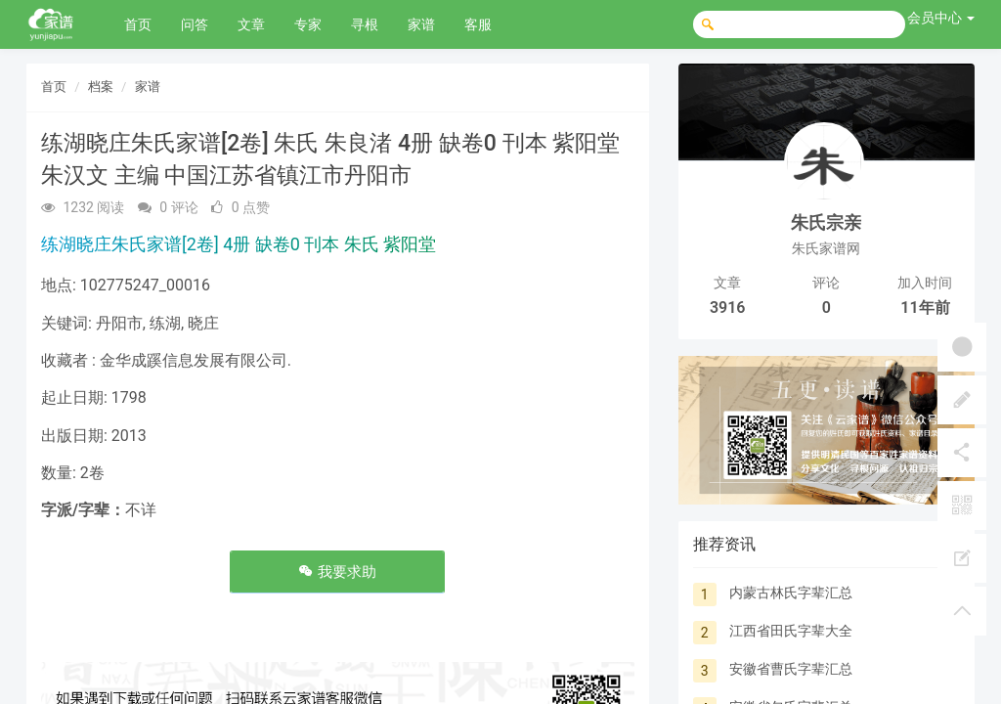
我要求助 (337, 572)
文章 (251, 24)
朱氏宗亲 (826, 222)
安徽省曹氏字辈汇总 (790, 669)
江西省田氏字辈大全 (790, 630)
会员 (941, 17)
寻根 (364, 24)
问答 (194, 24)
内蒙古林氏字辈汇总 (790, 592)
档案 (100, 86)
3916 (728, 307)
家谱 (421, 24)
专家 (308, 24)
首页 (138, 24)
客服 (478, 24)
